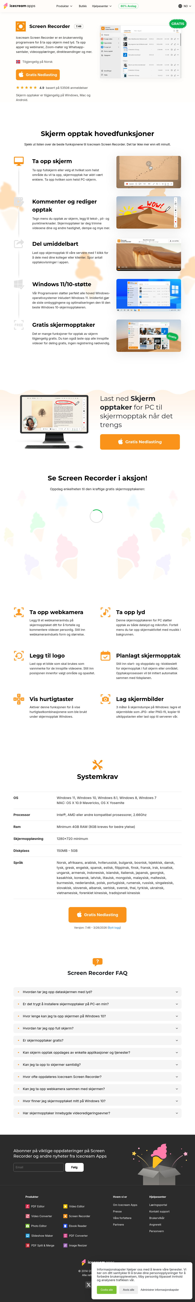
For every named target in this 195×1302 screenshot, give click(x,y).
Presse (117, 1211)
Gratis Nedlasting (37, 74)
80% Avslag (128, 6)
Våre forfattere (122, 1218)
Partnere (118, 1224)
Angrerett (155, 1224)
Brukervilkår (157, 1218)
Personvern (156, 1231)
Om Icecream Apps (125, 1205)
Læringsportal (158, 1205)
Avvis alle (128, 1289)
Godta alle (107, 1289)
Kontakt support (159, 1211)
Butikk (83, 6)
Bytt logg (114, 927)
